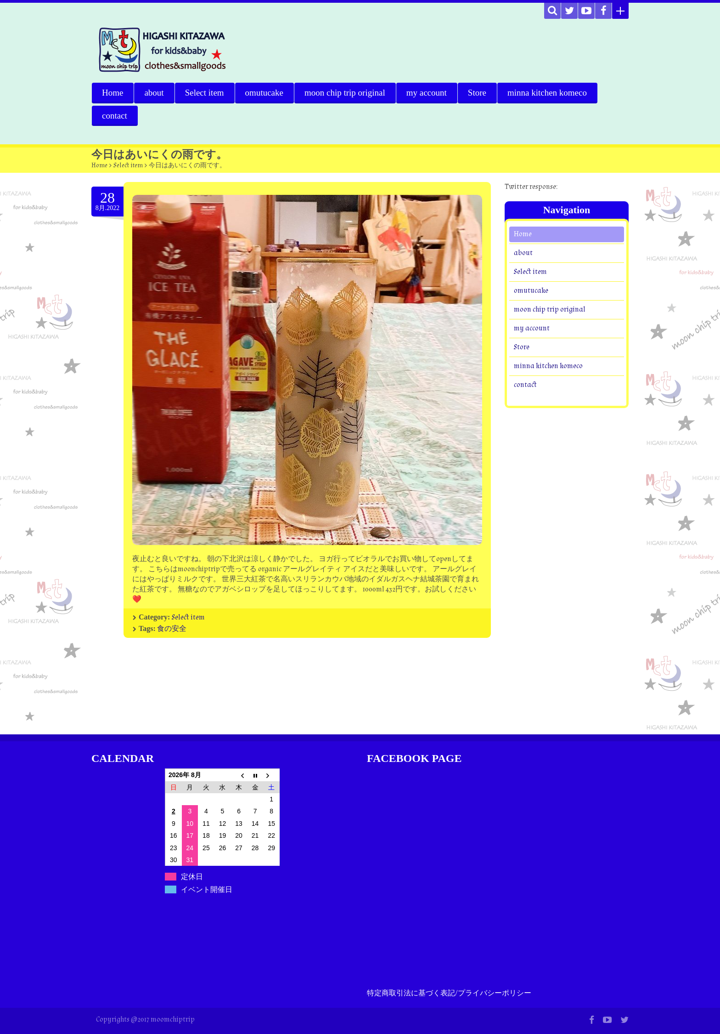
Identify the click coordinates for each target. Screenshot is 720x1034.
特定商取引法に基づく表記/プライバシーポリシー (449, 993)
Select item (204, 92)
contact (114, 115)
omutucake (264, 92)
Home (112, 92)
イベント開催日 (206, 889)
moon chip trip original (344, 92)
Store (477, 92)
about (153, 92)
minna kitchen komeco (547, 92)
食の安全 (171, 629)
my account (426, 92)
